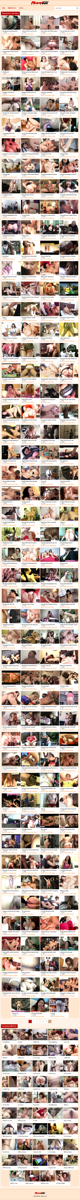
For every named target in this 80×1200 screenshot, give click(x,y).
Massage (5, 566)
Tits (53, 320)
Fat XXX (35, 1120)
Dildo (70, 115)
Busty (43, 320)
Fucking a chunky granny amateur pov (48, 133)
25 (46, 1021)
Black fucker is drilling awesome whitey (68, 276)
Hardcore (32, 34)
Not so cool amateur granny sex (9, 686)
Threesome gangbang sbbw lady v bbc (49, 542)
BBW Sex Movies (68, 1152)
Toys (68, 115)
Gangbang (14, 218)
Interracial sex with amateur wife (48, 624)
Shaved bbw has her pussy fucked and (68, 420)
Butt (67, 177)
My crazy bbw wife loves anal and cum (29, 706)
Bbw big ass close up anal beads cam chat (68, 706)
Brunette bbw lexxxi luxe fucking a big (11, 297)
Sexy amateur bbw (26, 215)
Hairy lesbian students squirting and (67, 113)
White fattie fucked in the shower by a (68, 849)
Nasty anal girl (5, 256)
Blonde (46, 54)
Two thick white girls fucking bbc (28, 727)
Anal (26, 34)
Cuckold (47, 729)
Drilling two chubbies (64, 890)
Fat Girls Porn (52, 1136)
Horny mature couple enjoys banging (29, 113)
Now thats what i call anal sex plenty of (11, 113)
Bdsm (30, 156)
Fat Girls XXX (6, 1105)
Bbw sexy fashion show (46, 256)
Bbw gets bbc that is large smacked (67, 399)
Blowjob (44, 34)
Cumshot (65, 422)
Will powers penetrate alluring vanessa (30, 72)
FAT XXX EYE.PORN (60, 1183)
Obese (72, 320)
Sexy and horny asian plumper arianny (29, 133)
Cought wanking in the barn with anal (29, 461)
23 (40, 1021)
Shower (69, 852)
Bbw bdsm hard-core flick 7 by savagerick (49, 890)
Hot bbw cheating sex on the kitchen (48, 870)
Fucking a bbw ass (25, 235)
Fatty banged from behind (36, 1013)
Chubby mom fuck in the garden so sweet (68, 624)
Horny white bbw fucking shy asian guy (49, 604)
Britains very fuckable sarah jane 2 (29, 747)
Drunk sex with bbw (26, 972)
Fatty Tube (66, 1042)
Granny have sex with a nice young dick (11, 154)
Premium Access (12, 8)
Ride (12, 709)
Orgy (53, 218)
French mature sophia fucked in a (67, 788)
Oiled (9, 566)
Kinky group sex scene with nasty (48, 215)
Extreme (74, 156)
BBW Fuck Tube (22, 1120)
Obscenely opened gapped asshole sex (68, 174)
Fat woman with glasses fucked (47, 911)
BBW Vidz (5, 1058)
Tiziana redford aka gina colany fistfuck (11, 665)
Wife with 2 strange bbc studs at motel (11, 931)
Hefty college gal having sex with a (10, 768)
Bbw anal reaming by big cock (66, 542)
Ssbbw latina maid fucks (65, 481)
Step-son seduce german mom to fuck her (11, 420)
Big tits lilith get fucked (46, 645)
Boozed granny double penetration (48, 235)
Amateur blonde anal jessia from (67, 133)
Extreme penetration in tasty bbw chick (68, 297)
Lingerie (73, 218)
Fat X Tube (20, 1105)
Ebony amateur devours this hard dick (68, 972)
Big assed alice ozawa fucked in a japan (49, 31)
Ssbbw (18, 955)
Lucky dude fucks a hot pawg (66, 952)
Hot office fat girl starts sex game (67, 501)
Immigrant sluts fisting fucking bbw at (10, 440)
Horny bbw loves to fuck (46, 154)
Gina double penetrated (27, 829)
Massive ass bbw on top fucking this (10, 788)
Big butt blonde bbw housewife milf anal (49, 51)
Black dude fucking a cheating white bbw (30, 788)
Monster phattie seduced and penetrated (11, 952)
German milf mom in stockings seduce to (68, 215)
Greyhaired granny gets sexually (28, 317)
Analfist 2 (4, 317)
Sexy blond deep (6, 174)
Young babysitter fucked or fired (9, 461)
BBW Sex (66, 1105)
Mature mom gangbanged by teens (10, 215)
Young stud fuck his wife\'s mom (67, 440)
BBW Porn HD (21, 1089)
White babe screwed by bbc (66, 665)
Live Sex (21, 8)
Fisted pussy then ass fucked (28, 604)
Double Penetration (46, 238)
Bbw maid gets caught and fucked (67, 317)
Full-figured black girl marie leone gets (49, 706)
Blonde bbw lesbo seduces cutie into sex (49, 972)
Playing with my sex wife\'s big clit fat (11, 890)
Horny (7, 54)
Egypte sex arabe (64, 563)
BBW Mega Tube (22, 1073)
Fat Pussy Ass (36, 1073)
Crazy (15, 463)
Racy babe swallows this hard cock (10, 727)
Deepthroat (29, 361)
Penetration (25, 74)
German (65, 238)
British (24, 750)
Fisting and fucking (64, 154)
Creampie (46, 791)
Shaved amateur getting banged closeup (30, 849)
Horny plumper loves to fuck (8, 645)
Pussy (9, 34)
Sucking (35, 361)
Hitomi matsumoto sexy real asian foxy (68, 72)
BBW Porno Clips (7, 1168)
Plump (52, 74)
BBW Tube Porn (52, 1058)
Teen (46, 115)
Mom (13, 95)
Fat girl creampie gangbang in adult (48, 788)
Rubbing (11, 177)
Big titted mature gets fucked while (67, 727)
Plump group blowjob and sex (28, 686)
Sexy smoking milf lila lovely (8, 133)
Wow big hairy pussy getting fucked (10, 31)
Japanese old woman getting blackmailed (30, 154)
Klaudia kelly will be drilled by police (67, 931)
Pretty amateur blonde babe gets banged (68, 194)
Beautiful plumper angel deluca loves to (49, 768)
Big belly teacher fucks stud (8, 604)
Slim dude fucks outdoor (8, 542)
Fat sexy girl (43, 481)
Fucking (12, 34)
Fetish (65, 115)
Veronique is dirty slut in (46, 665)
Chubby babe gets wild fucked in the (48, 747)
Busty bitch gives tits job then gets (29, 420)
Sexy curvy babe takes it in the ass (67, 31)
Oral (33, 361)
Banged (34, 74)
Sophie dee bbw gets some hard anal (48, 931)
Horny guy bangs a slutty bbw (66, 379)
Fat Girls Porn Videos (23, 1136)
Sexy (14, 54)
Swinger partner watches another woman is (68, 768)
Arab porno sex (15, 1013)
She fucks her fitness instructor (28, 809)
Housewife (13, 279)
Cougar (10, 95)
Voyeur (70, 361)
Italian (26, 402)
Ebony (71, 54)
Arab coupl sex (6, 809)
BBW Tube (35, 1168)
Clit (7, 34)
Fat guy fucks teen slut (7, 194)
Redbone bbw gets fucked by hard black (68, 645)
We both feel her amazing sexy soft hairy (30, 51)
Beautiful (74, 197)
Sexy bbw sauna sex (26, 501)
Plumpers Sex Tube (7, 1120)
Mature (7, 95)
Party (17, 586)
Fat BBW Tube (6, 1089)
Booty (28, 34)
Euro (29, 402)
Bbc (14, 300)
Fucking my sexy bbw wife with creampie (11, 911)
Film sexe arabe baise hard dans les (10, 563)
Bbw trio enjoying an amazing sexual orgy (11, 747)
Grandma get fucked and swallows (29, 358)
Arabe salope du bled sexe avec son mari (30, 768)
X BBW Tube (36, 1042)
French (51, 586)
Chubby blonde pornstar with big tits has (30, 890)
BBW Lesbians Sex (7, 1136)
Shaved (73, 422)
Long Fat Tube (52, 1168)
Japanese (49, 95)
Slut (67, 381)
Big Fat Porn (36, 1105)
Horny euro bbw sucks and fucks (28, 522)
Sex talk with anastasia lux (66, 870)
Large (71, 402)
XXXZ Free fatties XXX (38, 1136)
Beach (33, 443)
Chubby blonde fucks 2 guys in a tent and (11, 993)
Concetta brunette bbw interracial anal (68, 809)
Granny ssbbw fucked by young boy (29, 542)
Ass (24, 34)
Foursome (72, 238)
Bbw (43, 54)
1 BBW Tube (67, 1058)
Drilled (74, 934)
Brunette (8, 300)
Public (35, 115)
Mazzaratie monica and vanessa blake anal (30, 297)
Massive (12, 484)
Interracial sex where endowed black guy (30, 174)
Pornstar (65, 504)
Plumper (46, 74)
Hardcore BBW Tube (69, 1168)
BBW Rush (66, 1089)
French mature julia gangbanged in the (49, 583)
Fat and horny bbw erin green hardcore (49, 461)
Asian (49, 34)
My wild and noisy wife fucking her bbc (30, 583)
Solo (47, 197)
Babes (64, 34)
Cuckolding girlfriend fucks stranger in (49, 727)
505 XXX (20, 1042)
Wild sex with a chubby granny (47, 276)
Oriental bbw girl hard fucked (9, 522)
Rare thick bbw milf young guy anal (48, 399)
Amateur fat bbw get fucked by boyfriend (30, 931)
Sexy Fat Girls (52, 1120)
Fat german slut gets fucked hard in (67, 235)
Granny (53, 689)
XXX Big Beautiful (22, 1168)
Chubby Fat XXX (37, 1152)
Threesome (27, 279)
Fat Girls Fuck (6, 1152)
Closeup (32, 852)
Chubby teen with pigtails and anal (67, 829)
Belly (12, 607)
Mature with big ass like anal (28, 194)
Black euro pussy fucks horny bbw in (29, 276)
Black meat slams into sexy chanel (67, 51)
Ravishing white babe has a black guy (67, 256)
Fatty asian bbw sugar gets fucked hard (30, 338)
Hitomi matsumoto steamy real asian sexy (11, 51)
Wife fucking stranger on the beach (29, 440)
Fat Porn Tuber (67, 1073)
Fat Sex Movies (67, 1136)
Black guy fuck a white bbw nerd (67, 747)
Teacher (32, 811)
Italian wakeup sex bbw (27, 399)
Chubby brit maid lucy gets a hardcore (49, 501)
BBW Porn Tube (44, 1183)
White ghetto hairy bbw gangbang (29, 379)
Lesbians (53, 975)
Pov (47, 136)
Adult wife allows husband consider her (11, 358)
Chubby (70, 34)
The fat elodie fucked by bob (66, 583)
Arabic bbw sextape (64, 686)
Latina (69, 484)
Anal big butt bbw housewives (9, 235)
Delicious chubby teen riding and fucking (30, 952)
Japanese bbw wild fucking (46, 92)
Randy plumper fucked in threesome (10, 849)
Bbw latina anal (6, 72)
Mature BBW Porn (53, 1042)
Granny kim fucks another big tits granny (49, 317)
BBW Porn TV (21, 1058)
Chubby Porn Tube (53, 1089)
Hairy (5, 34)
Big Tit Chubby (67, 1120)
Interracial (25, 177)
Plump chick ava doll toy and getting (48, 522)
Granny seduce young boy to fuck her (48, 420)
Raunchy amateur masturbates (47, 194)
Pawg (73, 955)
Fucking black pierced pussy (8, 624)
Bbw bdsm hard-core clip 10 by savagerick (49, 849)
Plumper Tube (52, 1073)
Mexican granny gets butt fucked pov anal (30, 624)
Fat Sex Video (52, 1152)
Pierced (12, 627)
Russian (12, 381)
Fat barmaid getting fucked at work (48, 952)
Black (69, 54)
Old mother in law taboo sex (8, 92)
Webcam (67, 361)
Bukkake (69, 422)
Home (3, 8)
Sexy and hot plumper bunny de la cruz (49, 72)
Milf (48, 54)
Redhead (25, 320)
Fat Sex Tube (36, 1058)
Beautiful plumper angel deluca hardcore (49, 379)
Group (68, 238)
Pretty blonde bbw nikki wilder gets (29, 563)
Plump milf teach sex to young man (10, 338)
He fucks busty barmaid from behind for (49, 358)
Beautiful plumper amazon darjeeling (29, 481)
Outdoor (32, 115)
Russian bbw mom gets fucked (9, 379)
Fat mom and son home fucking (47, 297)
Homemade (13, 361)
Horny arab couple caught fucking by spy (68, 358)
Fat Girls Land (6, 1073)
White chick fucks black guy (46, 338)
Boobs (50, 320)
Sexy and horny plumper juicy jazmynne (49, 174)
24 (43, 1021)
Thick (10, 197)
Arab (73, 525)
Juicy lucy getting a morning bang (9, 829)
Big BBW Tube (36, 1089)
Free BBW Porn (6, 1042)
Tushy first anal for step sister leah (29, 31)
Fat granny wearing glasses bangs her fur (11, 399)
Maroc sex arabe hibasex (27, 645)
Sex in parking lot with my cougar (48, 440)
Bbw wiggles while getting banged (48, 993)
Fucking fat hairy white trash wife (9, 276)
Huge (9, 484)
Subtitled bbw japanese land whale (67, 604)
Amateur (25, 115)
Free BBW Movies (53, 1105)
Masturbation (51, 197)
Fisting (70, 156)
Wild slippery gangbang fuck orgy (9, 583)
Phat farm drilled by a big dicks (9, 481)
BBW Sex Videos (22, 1152)
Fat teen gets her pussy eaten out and (49, 113)
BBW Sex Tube (14, 1183)
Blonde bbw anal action (7, 501)
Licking (65, 54)
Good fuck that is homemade (66, 911)
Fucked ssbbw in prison (65, 338)
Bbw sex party (44, 829)
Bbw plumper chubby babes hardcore (10, 972)
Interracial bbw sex (64, 461)
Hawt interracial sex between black (29, 256)
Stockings (65, 218)
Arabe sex (43, 809)
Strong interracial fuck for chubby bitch (30, 870)
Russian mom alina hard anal (46, 563)
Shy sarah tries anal (26, 911)
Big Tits (46, 320)
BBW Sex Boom (29, 1183)
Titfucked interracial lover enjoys (9, 706)
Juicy (13, 832)
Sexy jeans (53, 1013)
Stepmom (14, 136)
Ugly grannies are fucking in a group (67, 993)
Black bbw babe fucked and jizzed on (29, 665)
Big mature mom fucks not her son (29, 92)
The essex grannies (45, 686)
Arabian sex (62, 522)
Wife (17, 361)
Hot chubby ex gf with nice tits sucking (30, 993)
